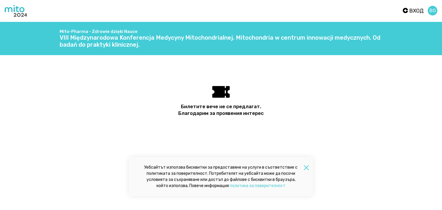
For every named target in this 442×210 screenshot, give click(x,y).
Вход (413, 11)
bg (432, 10)
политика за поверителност (258, 186)
